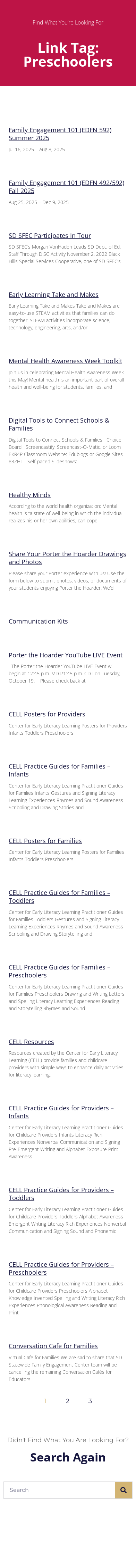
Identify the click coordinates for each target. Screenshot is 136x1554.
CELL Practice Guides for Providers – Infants (61, 1112)
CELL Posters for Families (45, 841)
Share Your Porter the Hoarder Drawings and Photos (67, 558)
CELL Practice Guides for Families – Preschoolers (59, 971)
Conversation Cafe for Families (53, 1346)
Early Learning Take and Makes (54, 294)
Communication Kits (38, 621)
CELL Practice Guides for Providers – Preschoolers (61, 1268)
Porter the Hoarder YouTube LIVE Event (65, 655)
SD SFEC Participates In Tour (50, 235)
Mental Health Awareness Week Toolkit (65, 361)
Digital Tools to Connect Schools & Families (59, 424)
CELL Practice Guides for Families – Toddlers (59, 896)
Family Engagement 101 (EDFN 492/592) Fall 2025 (66, 186)
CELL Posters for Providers (47, 714)
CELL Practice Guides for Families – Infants (59, 770)
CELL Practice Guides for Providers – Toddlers (61, 1194)
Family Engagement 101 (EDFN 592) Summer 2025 (60, 134)
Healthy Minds (30, 495)
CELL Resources (31, 1041)
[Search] (123, 1490)
